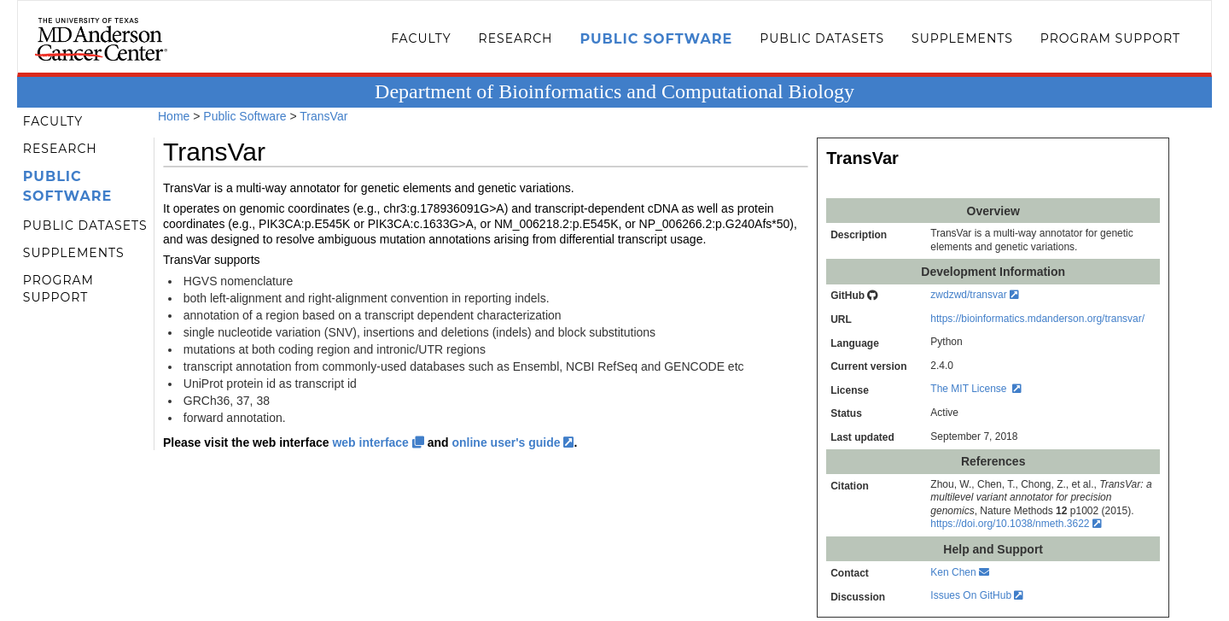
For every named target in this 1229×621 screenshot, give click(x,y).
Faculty (421, 38)
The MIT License (976, 389)
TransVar (323, 116)
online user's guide (512, 442)
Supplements (962, 38)
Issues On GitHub (976, 595)
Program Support (1110, 38)
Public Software (656, 39)
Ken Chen (959, 572)
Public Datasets (822, 38)
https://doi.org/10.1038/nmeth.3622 (1015, 524)
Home (173, 116)
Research (516, 38)
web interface (377, 442)
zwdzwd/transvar (974, 295)
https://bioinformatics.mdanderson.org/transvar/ (1037, 319)
